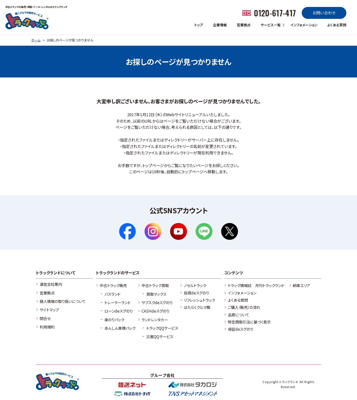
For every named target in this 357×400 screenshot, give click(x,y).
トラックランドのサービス (118, 273)
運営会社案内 (51, 284)
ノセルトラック (195, 285)
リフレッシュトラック (199, 300)
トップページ (153, 165)
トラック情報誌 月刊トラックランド (256, 285)
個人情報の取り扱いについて (63, 301)
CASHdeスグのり (155, 311)
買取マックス (156, 294)
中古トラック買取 (155, 285)
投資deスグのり (196, 292)
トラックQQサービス (162, 328)
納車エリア (301, 285)
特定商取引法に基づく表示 (249, 322)
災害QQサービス (159, 336)
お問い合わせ (324, 13)
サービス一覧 (271, 24)
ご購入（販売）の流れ (244, 307)
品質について (238, 314)
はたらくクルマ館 (197, 307)
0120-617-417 (275, 13)
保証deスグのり (240, 329)
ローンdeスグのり (118, 311)
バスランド (112, 294)
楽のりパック (114, 319)
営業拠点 (244, 24)
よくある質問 (336, 24)
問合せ (45, 318)
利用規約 (47, 326)
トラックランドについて (55, 273)
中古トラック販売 (113, 285)
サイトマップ (49, 309)
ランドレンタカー (155, 319)
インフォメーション (304, 24)
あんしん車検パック (119, 328)
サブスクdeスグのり (157, 302)
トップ (198, 24)
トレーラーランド (117, 302)
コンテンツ (233, 273)
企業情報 (220, 24)
